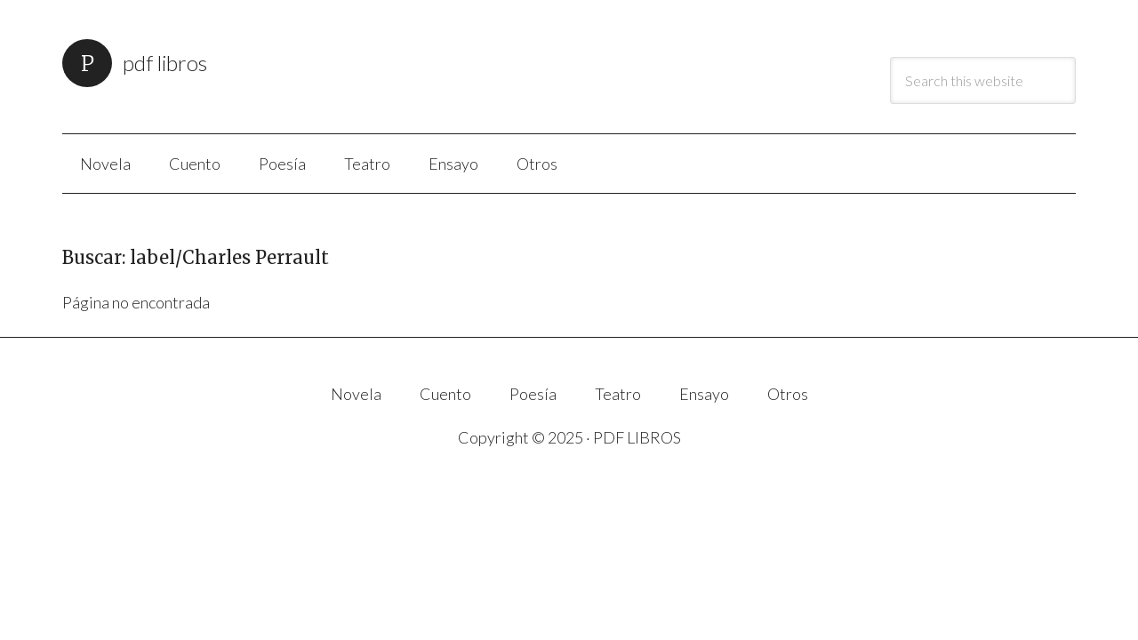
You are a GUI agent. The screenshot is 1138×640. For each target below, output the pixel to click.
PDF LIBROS (165, 63)
